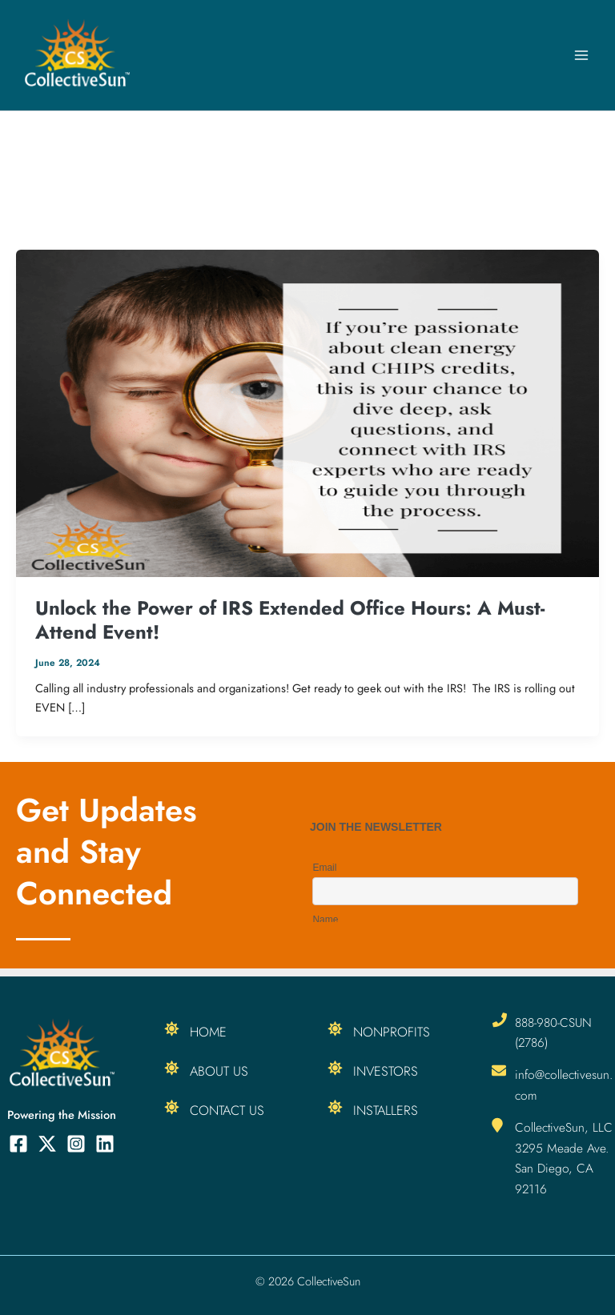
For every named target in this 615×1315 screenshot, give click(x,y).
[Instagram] (76, 1143)
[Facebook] (18, 1143)
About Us (219, 1070)
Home (208, 1031)
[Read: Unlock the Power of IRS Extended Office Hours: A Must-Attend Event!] (307, 412)
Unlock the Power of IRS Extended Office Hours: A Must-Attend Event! (290, 620)
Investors (385, 1070)
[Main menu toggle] (581, 55)
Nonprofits (391, 1031)
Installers (385, 1110)
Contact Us (227, 1110)
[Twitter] (47, 1143)
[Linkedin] (105, 1143)
